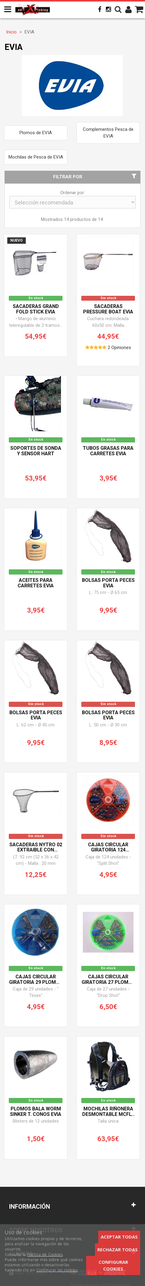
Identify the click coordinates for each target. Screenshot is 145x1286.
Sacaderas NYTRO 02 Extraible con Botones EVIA (35, 847)
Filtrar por (95, 177)
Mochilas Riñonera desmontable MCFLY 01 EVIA (108, 1111)
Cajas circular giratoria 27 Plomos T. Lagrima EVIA (108, 979)
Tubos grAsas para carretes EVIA (108, 451)
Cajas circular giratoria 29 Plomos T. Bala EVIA (35, 979)
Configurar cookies (113, 1265)
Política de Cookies (45, 1254)
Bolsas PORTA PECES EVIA (108, 583)
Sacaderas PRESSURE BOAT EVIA (108, 309)
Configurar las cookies (57, 1270)
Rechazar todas (117, 1249)
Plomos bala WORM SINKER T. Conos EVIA (35, 1111)
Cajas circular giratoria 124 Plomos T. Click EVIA (108, 847)
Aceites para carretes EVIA (36, 583)
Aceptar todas (119, 1237)
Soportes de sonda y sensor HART (35, 451)
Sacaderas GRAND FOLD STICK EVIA (36, 309)
